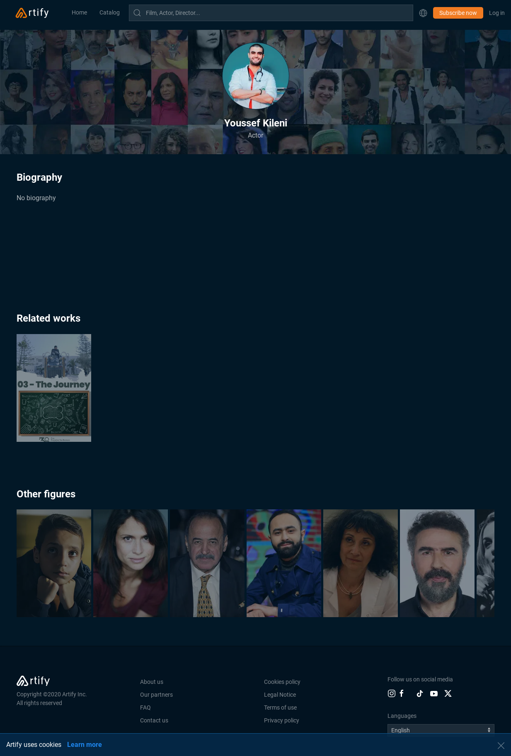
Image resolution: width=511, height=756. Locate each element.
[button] (423, 12)
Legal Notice (280, 694)
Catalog (109, 12)
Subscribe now (458, 13)
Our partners (156, 694)
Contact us (154, 720)
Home (79, 12)
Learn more (84, 745)
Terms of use (280, 707)
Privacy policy (281, 720)
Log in (497, 13)
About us (151, 681)
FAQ (145, 707)
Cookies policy (282, 681)
